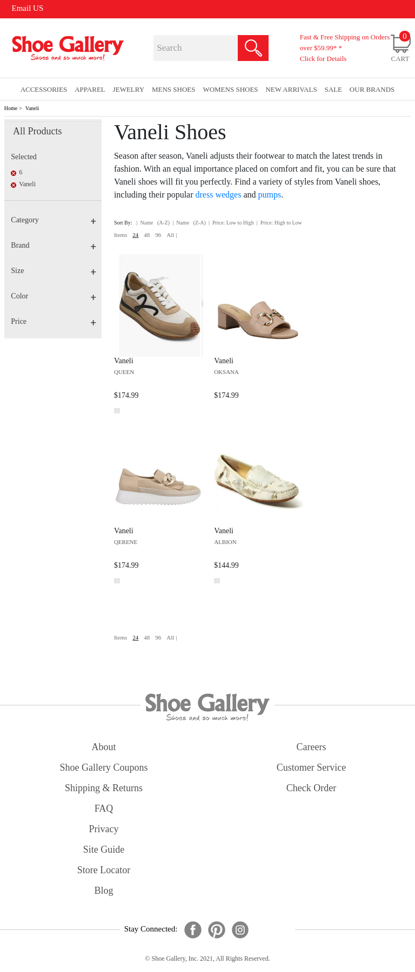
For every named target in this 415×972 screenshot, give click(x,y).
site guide (104, 849)
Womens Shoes (230, 89)
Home (10, 108)
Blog (103, 890)
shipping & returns (104, 788)
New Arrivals (291, 89)
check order (311, 788)
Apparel (90, 89)
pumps (270, 194)
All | (171, 235)
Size (53, 271)
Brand (53, 245)
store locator (103, 870)
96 (158, 235)
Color (53, 296)
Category (53, 220)
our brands (372, 89)
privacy (104, 829)
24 (135, 235)
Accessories (44, 89)
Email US (28, 8)
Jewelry (129, 89)
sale (334, 89)
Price (53, 321)
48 (147, 235)
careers (311, 747)
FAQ (104, 808)
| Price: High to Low (279, 223)
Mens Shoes (174, 89)
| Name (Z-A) (189, 223)
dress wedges (219, 194)
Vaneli (32, 108)
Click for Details (323, 59)
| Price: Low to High (231, 223)
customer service (311, 767)
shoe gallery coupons (104, 767)
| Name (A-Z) (153, 223)
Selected (23, 157)
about (104, 747)
